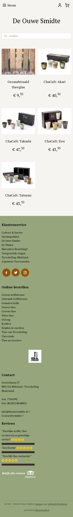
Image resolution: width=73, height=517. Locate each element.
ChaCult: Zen (55, 141)
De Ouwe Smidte (11, 240)
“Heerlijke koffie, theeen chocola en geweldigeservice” (16, 435)
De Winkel (7, 245)
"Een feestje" (9, 447)
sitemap (38, 504)
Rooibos (6, 323)
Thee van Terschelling (14, 332)
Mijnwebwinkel (42, 510)
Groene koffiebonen (13, 294)
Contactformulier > (13, 415)
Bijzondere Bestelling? (15, 249)
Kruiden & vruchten (13, 328)
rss (45, 504)
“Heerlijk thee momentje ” (17, 456)
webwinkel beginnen (57, 504)
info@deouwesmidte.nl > (16, 411)
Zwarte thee (9, 307)
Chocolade (8, 336)
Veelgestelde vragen (13, 253)
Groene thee (9, 311)
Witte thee (8, 315)
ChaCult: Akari (55, 81)
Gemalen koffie (10, 303)
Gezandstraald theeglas (18, 84)
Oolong (6, 319)
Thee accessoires (11, 340)
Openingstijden (10, 236)
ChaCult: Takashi (18, 141)
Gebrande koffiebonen (14, 299)
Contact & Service (12, 232)
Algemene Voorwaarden (15, 261)
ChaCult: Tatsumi (18, 195)
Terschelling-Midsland (15, 257)
